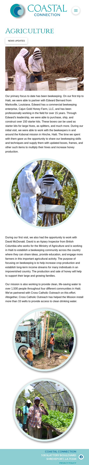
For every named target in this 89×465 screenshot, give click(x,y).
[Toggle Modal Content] (76, 10)
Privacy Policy (67, 463)
